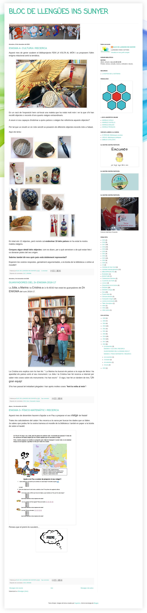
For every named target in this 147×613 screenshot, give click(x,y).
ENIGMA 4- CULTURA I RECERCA (28, 48)
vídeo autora (106, 310)
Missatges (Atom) (23, 591)
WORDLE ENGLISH (108, 125)
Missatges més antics (87, 588)
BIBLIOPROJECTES (108, 271)
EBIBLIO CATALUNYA (108, 139)
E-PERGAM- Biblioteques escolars (112, 135)
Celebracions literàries (108, 278)
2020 (103, 251)
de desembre (108, 346)
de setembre (108, 362)
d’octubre (107, 359)
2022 (103, 256)
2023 (103, 258)
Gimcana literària (107, 296)
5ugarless (77, 603)
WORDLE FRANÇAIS (108, 127)
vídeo (103, 308)
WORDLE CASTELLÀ (108, 122)
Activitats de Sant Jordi (109, 267)
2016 (24, 401)
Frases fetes (106, 294)
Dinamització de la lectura (109, 285)
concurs (104, 283)
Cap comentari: (45, 398)
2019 (103, 249)
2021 (103, 253)
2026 (104, 318)
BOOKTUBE (106, 276)
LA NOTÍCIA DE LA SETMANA (111, 74)
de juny (106, 365)
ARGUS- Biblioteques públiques (111, 137)
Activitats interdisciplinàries (110, 269)
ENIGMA (29, 273)
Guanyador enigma (35, 401)
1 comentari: (44, 270)
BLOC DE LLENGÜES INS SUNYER (58, 12)
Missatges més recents (16, 588)
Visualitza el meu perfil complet (120, 52)
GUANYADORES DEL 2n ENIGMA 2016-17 (32, 282)
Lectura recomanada (108, 301)
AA (103, 265)
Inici (52, 588)
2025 (103, 263)
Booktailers (105, 274)
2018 (103, 247)
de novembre (108, 357)
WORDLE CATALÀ (107, 120)
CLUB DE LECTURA (108, 281)
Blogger (96, 603)
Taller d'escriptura (107, 303)
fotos (28, 401)
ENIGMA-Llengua (107, 290)
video (103, 305)
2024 (103, 260)
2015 (103, 240)
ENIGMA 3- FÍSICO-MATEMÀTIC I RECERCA (34, 410)
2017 (24, 273)
